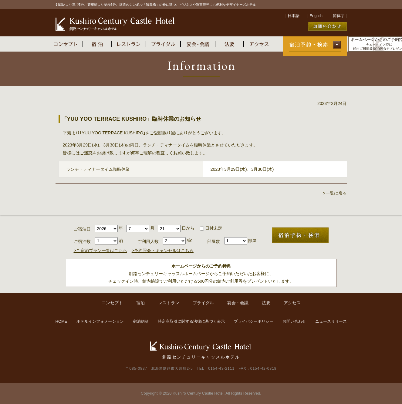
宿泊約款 (141, 321)
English (316, 15)
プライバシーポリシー (253, 321)
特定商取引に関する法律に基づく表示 (191, 321)
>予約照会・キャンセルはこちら (163, 250)
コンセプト (112, 302)
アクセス (292, 302)
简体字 (339, 15)
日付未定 (211, 228)
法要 (266, 302)
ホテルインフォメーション (100, 321)
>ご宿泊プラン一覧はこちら (100, 250)
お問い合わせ (294, 321)
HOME (61, 321)
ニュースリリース (331, 321)
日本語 (293, 15)
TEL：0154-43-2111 (216, 368)
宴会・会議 (237, 302)
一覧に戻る (336, 193)
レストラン (168, 302)
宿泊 (140, 302)
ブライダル (203, 302)
